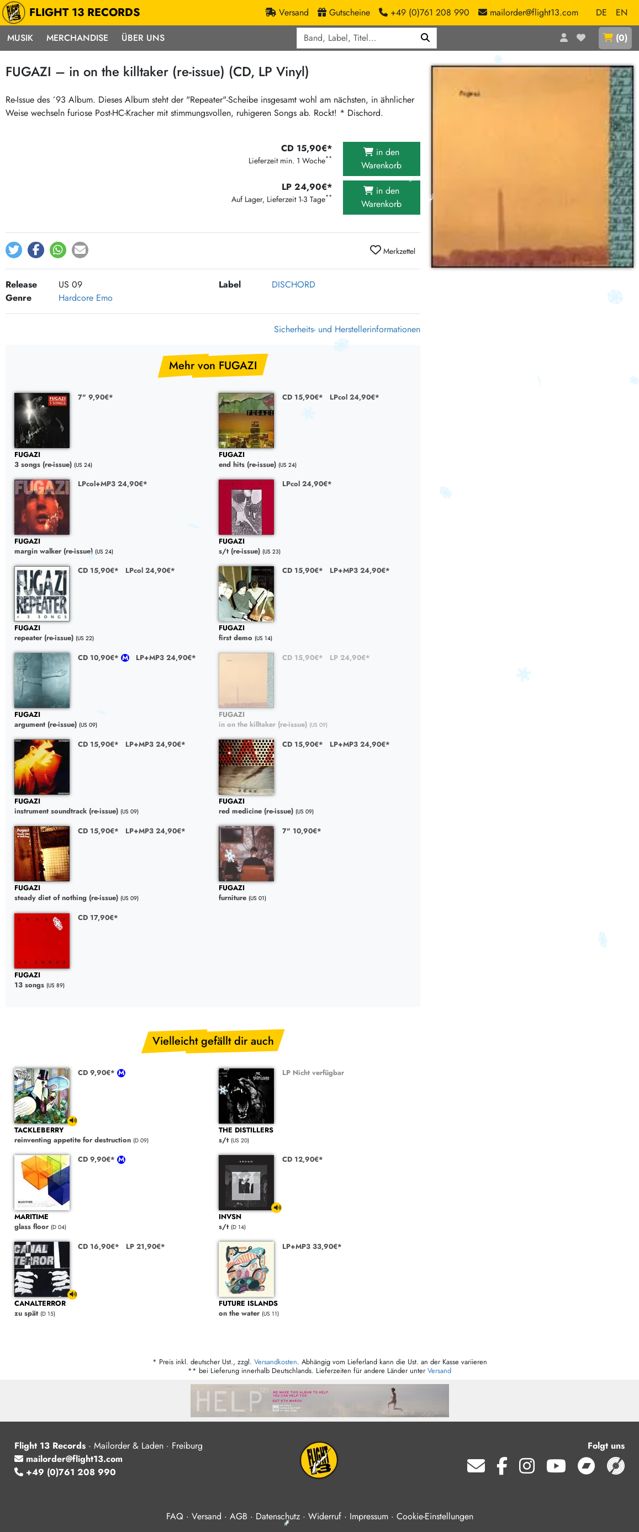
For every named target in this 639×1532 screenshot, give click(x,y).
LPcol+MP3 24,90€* (112, 483)
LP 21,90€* (145, 1246)
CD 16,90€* (98, 1246)
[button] (14, 250)
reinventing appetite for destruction (111, 1135)
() (615, 37)
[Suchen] (425, 38)
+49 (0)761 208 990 (65, 1472)
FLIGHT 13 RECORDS (73, 13)
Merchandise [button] (77, 37)
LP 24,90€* (350, 657)
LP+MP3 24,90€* (360, 570)
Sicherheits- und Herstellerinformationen (347, 329)
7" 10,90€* (301, 831)
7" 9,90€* (95, 397)
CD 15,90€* (302, 397)
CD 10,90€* (99, 657)
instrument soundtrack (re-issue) (111, 806)
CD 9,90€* (97, 1072)
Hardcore (76, 297)
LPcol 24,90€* (354, 397)
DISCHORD (293, 284)
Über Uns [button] (143, 37)
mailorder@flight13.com (68, 1459)
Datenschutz (278, 1516)
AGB (238, 1516)
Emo (104, 297)
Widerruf (324, 1516)
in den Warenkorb (381, 159)
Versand (439, 1370)
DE (601, 12)
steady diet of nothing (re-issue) (111, 893)
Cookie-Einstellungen (435, 1516)
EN (621, 12)
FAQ (174, 1516)
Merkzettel (392, 250)
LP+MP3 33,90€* (312, 1246)
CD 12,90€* (302, 1159)
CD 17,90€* (98, 917)
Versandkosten (275, 1362)
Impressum (369, 1516)
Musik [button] (20, 37)
